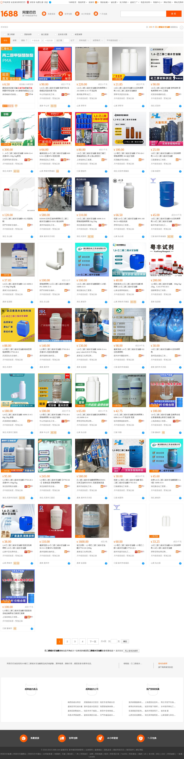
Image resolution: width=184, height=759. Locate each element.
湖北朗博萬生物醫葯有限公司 (10, 486)
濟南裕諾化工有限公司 (48, 160)
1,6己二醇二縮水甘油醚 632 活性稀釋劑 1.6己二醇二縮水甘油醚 (166, 546)
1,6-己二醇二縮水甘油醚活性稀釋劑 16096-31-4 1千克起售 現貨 (129, 416)
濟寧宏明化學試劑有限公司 (85, 421)
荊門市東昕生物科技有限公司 (10, 225)
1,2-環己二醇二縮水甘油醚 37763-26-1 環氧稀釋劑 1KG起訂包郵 (129, 154)
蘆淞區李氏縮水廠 (75, 706)
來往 (158, 754)
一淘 (77, 754)
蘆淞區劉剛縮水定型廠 (77, 711)
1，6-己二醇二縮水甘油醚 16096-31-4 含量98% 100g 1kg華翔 (17, 154)
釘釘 (163, 754)
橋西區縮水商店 (74, 702)
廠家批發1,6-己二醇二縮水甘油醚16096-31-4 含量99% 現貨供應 (55, 154)
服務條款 (98, 750)
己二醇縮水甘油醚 (138, 663)
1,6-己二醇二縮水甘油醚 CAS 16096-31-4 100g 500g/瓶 (17, 285)
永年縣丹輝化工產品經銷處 (172, 706)
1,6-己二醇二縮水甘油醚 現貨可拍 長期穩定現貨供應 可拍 (54, 89)
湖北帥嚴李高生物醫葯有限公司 (48, 486)
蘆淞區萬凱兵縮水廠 (92, 715)
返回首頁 (119, 651)
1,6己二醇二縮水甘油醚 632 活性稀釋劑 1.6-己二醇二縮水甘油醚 (166, 154)
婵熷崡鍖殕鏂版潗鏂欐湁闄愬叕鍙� (10, 94)
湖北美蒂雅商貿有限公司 (155, 715)
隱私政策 (107, 750)
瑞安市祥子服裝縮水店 (93, 711)
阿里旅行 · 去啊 (86, 754)
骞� (30, 94)
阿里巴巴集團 (6, 754)
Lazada (92, 757)
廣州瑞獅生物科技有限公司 (48, 356)
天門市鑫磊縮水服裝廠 (109, 715)
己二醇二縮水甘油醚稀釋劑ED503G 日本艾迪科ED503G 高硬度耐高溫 (91, 481)
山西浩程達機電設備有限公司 (141, 715)
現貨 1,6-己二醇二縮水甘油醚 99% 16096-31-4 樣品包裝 (129, 220)
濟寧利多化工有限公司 (122, 225)
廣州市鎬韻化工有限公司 (48, 225)
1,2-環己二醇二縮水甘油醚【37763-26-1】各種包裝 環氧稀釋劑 (55, 481)
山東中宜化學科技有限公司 (10, 552)
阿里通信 (132, 754)
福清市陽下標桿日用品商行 (156, 706)
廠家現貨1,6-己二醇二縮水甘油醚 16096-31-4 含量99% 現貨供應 (55, 546)
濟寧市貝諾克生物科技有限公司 (122, 94)
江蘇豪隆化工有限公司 (159, 160)
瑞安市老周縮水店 (107, 702)
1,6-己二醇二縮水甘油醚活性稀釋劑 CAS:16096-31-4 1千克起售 (92, 89)
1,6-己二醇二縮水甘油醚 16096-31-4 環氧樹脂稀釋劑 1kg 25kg (91, 220)
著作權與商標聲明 (76, 750)
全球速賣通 (47, 754)
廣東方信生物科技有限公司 (10, 290)
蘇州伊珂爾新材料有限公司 (122, 356)
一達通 (179, 754)
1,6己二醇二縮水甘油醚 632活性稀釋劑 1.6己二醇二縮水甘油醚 (165, 220)
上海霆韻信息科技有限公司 (156, 702)
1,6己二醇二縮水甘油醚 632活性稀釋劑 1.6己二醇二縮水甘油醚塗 (128, 89)
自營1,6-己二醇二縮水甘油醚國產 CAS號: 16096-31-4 (166, 481)
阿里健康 (171, 754)
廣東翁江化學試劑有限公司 (85, 356)
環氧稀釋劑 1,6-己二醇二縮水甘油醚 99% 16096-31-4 (55, 285)
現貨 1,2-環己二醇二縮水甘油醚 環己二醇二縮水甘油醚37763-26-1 (128, 481)
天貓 (63, 754)
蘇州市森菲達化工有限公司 (159, 225)
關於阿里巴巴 (118, 750)
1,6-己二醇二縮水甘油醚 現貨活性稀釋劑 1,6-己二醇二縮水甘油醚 (17, 546)
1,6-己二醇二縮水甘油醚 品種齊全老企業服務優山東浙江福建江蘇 (165, 416)
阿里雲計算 (114, 754)
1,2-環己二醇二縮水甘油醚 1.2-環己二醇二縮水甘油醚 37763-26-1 (129, 546)
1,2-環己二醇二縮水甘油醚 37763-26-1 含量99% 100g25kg (17, 481)
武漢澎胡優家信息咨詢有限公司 (159, 94)
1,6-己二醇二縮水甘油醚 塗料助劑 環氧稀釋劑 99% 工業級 (165, 89)
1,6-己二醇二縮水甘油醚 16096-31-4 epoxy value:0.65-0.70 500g (91, 350)
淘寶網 (57, 754)
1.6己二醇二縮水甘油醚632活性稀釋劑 (165, 350)
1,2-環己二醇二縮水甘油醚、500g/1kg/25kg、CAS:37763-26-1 (166, 285)
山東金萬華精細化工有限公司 (122, 290)
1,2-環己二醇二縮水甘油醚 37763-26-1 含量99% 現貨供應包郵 (55, 350)
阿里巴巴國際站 (19, 754)
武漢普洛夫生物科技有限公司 (10, 356)
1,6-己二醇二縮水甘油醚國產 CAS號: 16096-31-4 (91, 285)
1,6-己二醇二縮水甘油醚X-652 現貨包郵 (17, 220)
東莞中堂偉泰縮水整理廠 (110, 711)
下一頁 (93, 641)
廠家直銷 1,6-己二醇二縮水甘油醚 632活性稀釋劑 (129, 350)
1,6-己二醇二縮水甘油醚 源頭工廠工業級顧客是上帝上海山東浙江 (91, 154)
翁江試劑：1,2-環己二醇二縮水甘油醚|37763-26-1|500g (91, 546)
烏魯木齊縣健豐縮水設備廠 (79, 715)
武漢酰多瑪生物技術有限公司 (122, 160)
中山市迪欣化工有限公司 (48, 94)
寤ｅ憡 (30, 91)
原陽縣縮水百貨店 (91, 702)
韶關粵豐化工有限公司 (159, 290)
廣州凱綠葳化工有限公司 (159, 356)
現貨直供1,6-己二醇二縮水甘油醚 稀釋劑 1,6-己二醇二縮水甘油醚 (128, 285)
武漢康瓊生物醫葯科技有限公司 (10, 421)
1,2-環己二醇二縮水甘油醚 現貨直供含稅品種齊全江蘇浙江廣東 (17, 612)
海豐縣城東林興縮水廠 (109, 706)
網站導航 (139, 750)
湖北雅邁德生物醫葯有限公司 (85, 225)
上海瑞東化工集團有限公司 (85, 160)
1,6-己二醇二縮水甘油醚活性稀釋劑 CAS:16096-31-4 (92, 416)
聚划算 (70, 754)
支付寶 (151, 754)
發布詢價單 (162, 663)
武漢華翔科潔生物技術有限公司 (10, 160)
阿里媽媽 (98, 754)
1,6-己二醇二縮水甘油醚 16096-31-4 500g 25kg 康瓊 (17, 416)
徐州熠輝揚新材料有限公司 (122, 421)
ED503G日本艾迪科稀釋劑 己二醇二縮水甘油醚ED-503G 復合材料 (54, 220)
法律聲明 (89, 750)
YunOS (124, 754)
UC (145, 754)
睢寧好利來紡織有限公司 (139, 706)
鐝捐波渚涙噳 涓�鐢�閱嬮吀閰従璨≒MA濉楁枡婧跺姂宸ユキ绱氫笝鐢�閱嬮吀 (17, 89)
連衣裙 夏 (165, 711)
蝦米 (106, 754)
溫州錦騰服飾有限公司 (138, 702)
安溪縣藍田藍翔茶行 (137, 711)
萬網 (140, 754)
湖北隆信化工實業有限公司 (85, 290)
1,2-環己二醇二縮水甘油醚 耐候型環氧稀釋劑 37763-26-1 (17, 350)
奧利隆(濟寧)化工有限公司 (85, 94)
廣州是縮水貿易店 (91, 706)
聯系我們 (130, 750)
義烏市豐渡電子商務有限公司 (157, 711)
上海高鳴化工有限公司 (159, 421)
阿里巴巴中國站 (34, 754)
